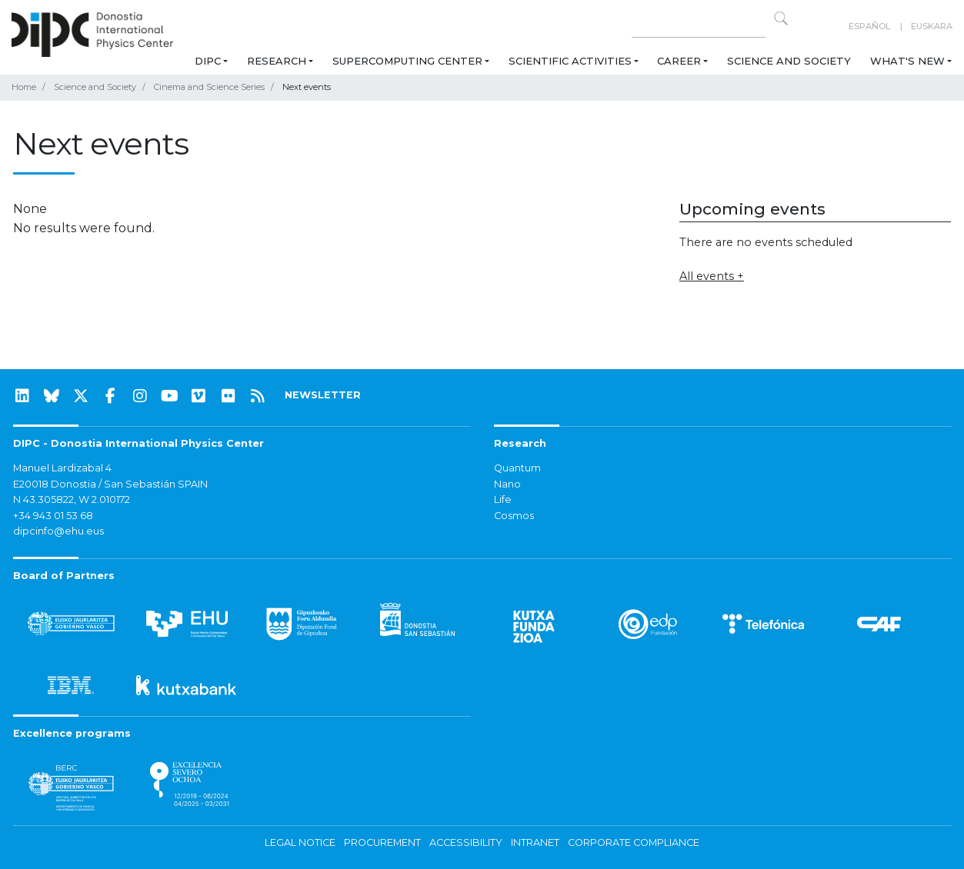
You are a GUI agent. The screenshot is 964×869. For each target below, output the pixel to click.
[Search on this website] (699, 26)
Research (276, 61)
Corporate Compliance (633, 842)
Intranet (535, 842)
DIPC (208, 61)
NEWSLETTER (323, 395)
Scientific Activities (570, 61)
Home (24, 87)
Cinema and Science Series (209, 87)
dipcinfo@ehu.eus (58, 531)
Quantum (517, 468)
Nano (507, 484)
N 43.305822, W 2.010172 (71, 499)
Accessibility (465, 842)
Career (679, 61)
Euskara (931, 26)
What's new (907, 61)
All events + (711, 276)
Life (503, 499)
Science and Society (789, 61)
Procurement (382, 842)
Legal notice (300, 842)
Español (869, 26)
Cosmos (514, 515)
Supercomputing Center (407, 61)
